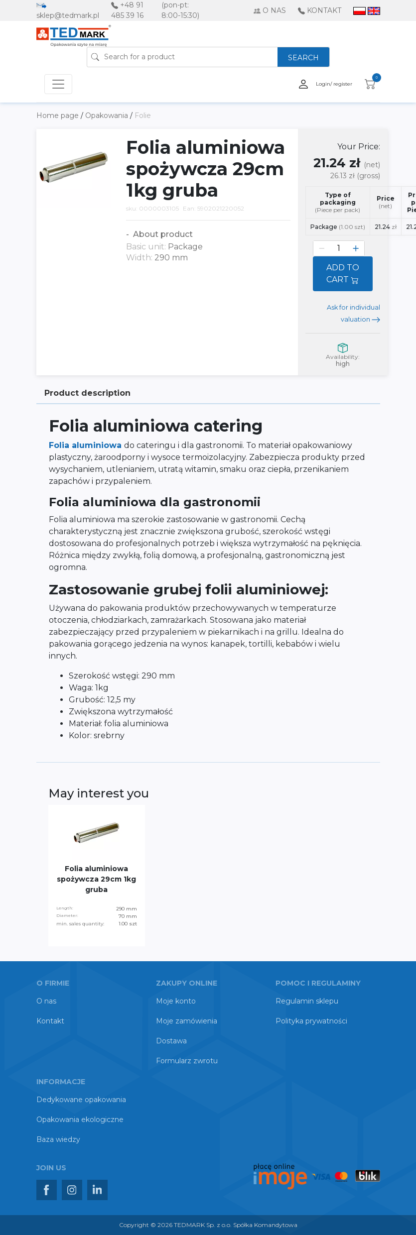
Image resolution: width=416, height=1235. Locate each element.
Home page (58, 115)
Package (337, 226)
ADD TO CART (342, 273)
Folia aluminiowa (86, 445)
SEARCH (303, 57)
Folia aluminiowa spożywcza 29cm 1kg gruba (96, 879)
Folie (143, 115)
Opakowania (107, 115)
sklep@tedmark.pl (67, 15)
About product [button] (162, 234)
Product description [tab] (87, 393)
